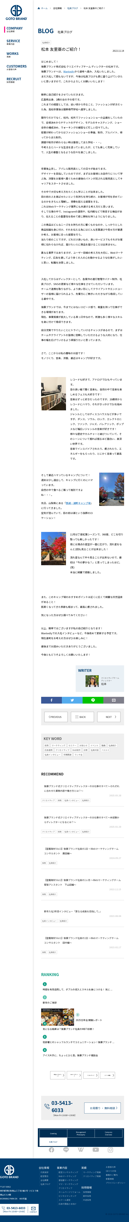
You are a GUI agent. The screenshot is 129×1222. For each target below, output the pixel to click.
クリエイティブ (90, 1075)
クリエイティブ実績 (92, 1176)
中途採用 (87, 1199)
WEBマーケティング (74, 1075)
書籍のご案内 (112, 1174)
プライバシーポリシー (116, 1182)
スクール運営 (107, 1075)
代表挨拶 (44, 1172)
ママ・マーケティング (68, 1184)
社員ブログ (72, 8)
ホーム (44, 8)
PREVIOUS (56, 717)
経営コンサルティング (58, 1075)
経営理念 (44, 1176)
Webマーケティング (67, 1176)
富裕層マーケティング (68, 1180)
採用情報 (87, 1192)
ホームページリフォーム (69, 1192)
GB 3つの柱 (111, 1170)
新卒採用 (87, 1195)
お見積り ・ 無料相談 (102, 1108)
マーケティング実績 (92, 1172)
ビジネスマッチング (67, 1195)
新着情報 (110, 1178)
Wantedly (69, 71)
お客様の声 (111, 1166)
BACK (82, 717)
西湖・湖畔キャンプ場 (78, 503)
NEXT (109, 717)
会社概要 (44, 1180)
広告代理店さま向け (67, 1203)
